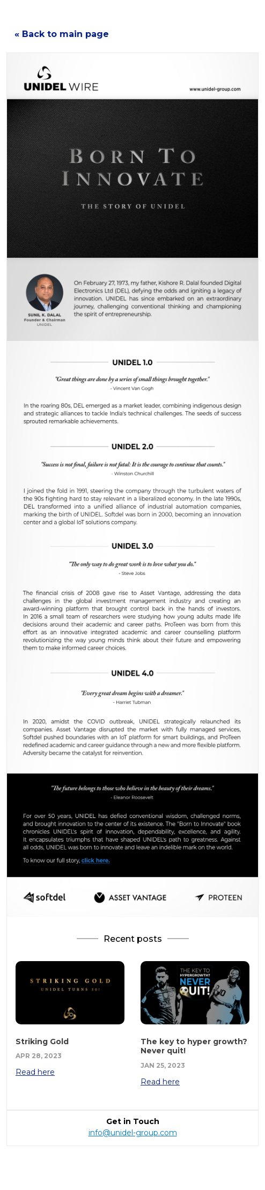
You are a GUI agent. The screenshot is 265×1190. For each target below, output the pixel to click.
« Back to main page (61, 34)
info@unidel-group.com (133, 1132)
